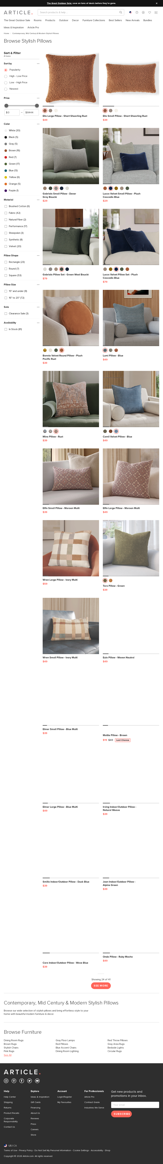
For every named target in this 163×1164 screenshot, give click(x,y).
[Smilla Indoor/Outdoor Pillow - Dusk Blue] (71, 850)
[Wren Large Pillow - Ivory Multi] (71, 548)
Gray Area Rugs (116, 1044)
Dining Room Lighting (67, 1051)
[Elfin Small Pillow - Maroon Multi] (71, 476)
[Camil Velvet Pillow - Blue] (131, 399)
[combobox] (130, 12)
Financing (35, 1108)
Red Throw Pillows (118, 1040)
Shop (107, 1150)
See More (101, 985)
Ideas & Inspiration (40, 1097)
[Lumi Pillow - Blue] (131, 318)
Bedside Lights (116, 1047)
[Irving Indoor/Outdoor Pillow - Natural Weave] (131, 775)
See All (7, 1055)
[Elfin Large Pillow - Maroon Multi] (131, 476)
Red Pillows (62, 1044)
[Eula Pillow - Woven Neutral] (131, 626)
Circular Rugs (115, 1051)
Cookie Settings (81, 1150)
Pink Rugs (9, 1051)
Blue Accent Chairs (66, 1047)
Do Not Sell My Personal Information (53, 1150)
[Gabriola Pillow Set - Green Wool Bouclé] (71, 237)
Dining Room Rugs (14, 1040)
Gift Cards (36, 1102)
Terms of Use (10, 1150)
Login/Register (64, 1097)
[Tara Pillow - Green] (131, 548)
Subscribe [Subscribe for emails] (122, 1114)
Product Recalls (11, 1113)
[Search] (78, 12)
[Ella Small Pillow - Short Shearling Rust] (131, 78)
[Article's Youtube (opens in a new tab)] (37, 1081)
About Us (35, 1113)
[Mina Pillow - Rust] (71, 399)
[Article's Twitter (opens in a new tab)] (29, 1081)
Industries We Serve (94, 1108)
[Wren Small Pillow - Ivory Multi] (71, 626)
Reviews (35, 1118)
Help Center (10, 1097)
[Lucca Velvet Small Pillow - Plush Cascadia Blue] (131, 156)
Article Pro (89, 1097)
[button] (137, 12)
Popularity (15, 69)
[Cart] (156, 13)
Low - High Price (18, 82)
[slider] (6, 106)
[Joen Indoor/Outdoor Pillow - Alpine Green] (131, 850)
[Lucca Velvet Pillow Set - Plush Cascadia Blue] (131, 237)
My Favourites (64, 1102)
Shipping (8, 1102)
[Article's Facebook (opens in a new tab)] (21, 1081)
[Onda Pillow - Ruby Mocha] (131, 925)
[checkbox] (21, 130)
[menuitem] (17, 20)
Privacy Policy (26, 1150)
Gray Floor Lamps (65, 1040)
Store (33, 1135)
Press (33, 1124)
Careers (35, 1129)
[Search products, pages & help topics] (119, 12)
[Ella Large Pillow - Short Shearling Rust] (71, 78)
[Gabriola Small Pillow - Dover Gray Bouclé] (71, 156)
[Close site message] (156, 3)
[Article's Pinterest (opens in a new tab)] (14, 1081)
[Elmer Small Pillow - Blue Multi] (71, 697)
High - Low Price (18, 76)
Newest (14, 89)
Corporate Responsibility (11, 1120)
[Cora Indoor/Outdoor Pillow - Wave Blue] (71, 925)
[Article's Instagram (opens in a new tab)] (6, 1081)
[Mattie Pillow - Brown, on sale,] (131, 697)
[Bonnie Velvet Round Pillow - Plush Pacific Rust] (71, 318)
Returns (7, 1108)
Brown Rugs (10, 1044)
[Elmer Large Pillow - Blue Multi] (71, 775)
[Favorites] (149, 13)
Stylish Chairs (11, 1047)
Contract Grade (92, 1102)
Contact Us (9, 1127)
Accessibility (97, 1150)
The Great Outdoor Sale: (59, 3)
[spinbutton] (12, 112)
